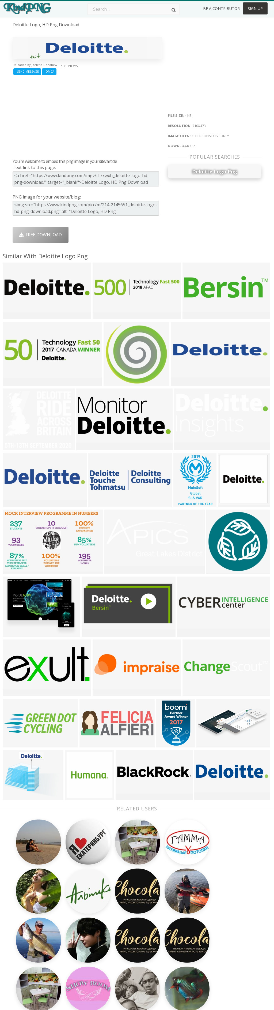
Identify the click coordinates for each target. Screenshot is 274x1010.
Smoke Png (123, 929)
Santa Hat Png (76, 921)
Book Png (172, 944)
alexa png (22, 947)
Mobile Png (73, 952)
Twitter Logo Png (80, 914)
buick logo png (28, 978)
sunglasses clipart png (36, 962)
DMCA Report (225, 929)
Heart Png (72, 960)
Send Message (27, 71)
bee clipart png (28, 955)
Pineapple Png (176, 929)
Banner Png (174, 960)
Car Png (170, 914)
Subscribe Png (76, 906)
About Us (221, 906)
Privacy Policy (225, 937)
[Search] (173, 10)
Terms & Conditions (232, 921)
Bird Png (170, 921)
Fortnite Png (124, 960)
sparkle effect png (31, 916)
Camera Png (124, 914)
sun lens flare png (32, 970)
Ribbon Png (74, 937)
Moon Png (122, 937)
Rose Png (71, 929)
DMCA (49, 71)
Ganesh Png (174, 952)
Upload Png (223, 944)
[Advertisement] (87, 115)
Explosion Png (126, 952)
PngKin (69, 944)
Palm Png (121, 906)
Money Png (173, 906)
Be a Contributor (221, 8)
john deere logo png (34, 939)
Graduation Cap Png (132, 944)
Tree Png (121, 921)
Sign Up (255, 8)
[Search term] (133, 9)
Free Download (40, 235)
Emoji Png (172, 937)
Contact (219, 914)
